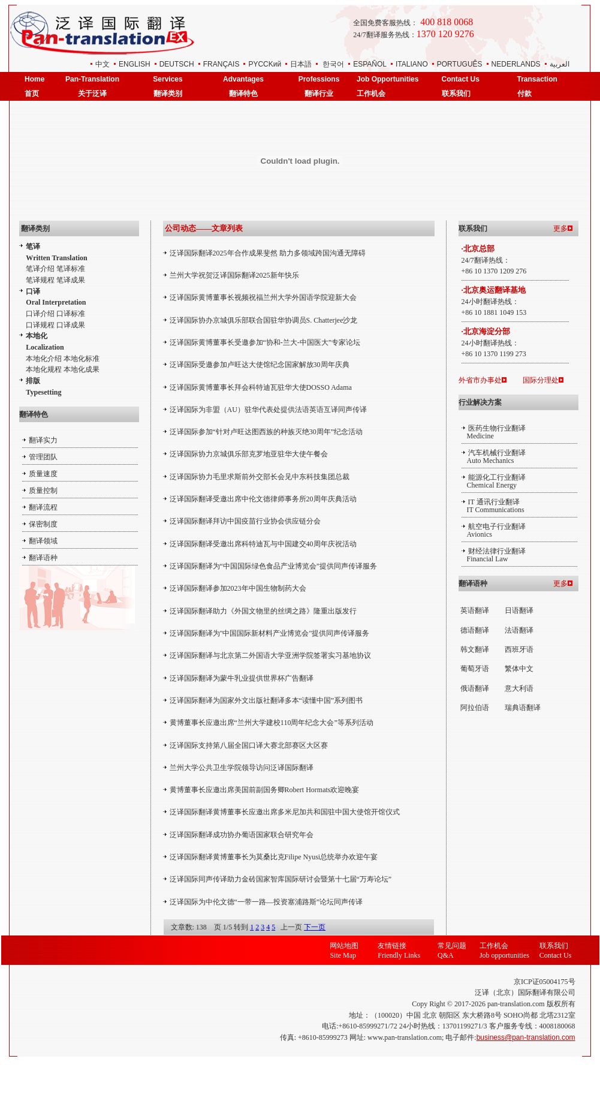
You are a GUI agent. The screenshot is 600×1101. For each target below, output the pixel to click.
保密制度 (43, 524)
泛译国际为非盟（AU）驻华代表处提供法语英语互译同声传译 (268, 409)
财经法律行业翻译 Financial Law (494, 555)
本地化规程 (44, 369)
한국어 (333, 64)
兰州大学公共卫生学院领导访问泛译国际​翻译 (241, 767)
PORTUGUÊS (460, 64)
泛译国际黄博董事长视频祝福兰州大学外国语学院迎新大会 (263, 297)
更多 (560, 228)
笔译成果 (70, 280)
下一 (311, 927)
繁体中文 (519, 668)
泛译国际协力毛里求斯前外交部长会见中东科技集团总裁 (259, 477)
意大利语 (519, 688)
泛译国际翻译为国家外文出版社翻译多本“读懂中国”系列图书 (266, 700)
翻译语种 (43, 557)
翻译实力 (43, 440)
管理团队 (43, 457)
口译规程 (40, 325)
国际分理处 (541, 380)
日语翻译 (519, 610)
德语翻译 (474, 630)
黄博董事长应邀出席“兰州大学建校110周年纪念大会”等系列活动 (271, 722)
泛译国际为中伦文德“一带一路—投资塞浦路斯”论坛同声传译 (266, 902)
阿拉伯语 (474, 707)
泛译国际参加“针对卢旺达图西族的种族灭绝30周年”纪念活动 (266, 432)
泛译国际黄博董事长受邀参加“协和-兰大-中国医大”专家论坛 (265, 342)
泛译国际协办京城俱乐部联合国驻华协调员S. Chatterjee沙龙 (264, 320)
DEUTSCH (176, 64)
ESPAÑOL (370, 64)
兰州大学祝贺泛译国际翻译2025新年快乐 (234, 275)
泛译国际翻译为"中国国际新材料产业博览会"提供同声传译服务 (270, 633)
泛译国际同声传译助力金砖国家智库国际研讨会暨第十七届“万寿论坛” (281, 879)
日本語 (301, 64)
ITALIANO (412, 64)
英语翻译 (474, 610)
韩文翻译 (474, 649)
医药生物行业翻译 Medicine (494, 432)
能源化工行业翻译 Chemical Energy (494, 481)
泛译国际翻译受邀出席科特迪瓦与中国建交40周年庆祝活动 (263, 544)
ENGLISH (134, 64)
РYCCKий (264, 64)
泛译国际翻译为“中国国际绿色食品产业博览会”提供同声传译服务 (274, 566)
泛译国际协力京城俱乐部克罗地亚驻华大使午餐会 (249, 454)
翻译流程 (43, 507)
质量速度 (43, 474)
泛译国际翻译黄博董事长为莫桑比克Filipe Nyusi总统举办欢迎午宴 (274, 857)
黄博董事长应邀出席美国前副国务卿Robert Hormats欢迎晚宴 (265, 790)
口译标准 (70, 313)
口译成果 (70, 325)
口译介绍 (40, 313)
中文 (102, 64)
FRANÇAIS (221, 64)
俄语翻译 (474, 688)
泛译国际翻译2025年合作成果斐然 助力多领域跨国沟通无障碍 (268, 253)
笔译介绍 (40, 268)
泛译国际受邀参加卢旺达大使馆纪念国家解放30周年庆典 (259, 364)
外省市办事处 (480, 380)
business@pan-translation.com (526, 1037)
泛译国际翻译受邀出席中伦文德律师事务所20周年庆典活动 (263, 499)
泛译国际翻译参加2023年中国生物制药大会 (238, 588)
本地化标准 (82, 358)
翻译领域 (43, 541)
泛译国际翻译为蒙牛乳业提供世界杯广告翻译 (241, 678)
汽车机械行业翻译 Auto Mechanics (494, 457)
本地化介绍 (44, 358)
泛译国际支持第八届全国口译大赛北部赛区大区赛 (249, 745)
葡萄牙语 (474, 668)
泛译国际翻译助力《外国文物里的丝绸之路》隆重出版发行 (263, 611)
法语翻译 (519, 630)
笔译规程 (40, 280)
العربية (559, 64)
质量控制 (43, 490)
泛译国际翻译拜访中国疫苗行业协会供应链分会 (245, 521)
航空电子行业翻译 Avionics (494, 530)
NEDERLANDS (516, 64)
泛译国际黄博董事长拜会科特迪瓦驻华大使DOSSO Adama (261, 387)
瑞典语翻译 (523, 707)
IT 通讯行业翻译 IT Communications (493, 506)
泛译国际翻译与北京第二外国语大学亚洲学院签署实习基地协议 (270, 655)
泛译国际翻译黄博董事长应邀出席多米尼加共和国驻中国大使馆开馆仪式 (285, 812)
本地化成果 (82, 369)
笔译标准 (70, 268)
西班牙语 (519, 649)
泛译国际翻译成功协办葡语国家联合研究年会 (241, 835)
